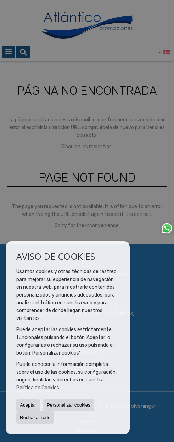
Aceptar (28, 405)
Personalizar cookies (68, 405)
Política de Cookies (37, 388)
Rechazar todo (35, 417)
